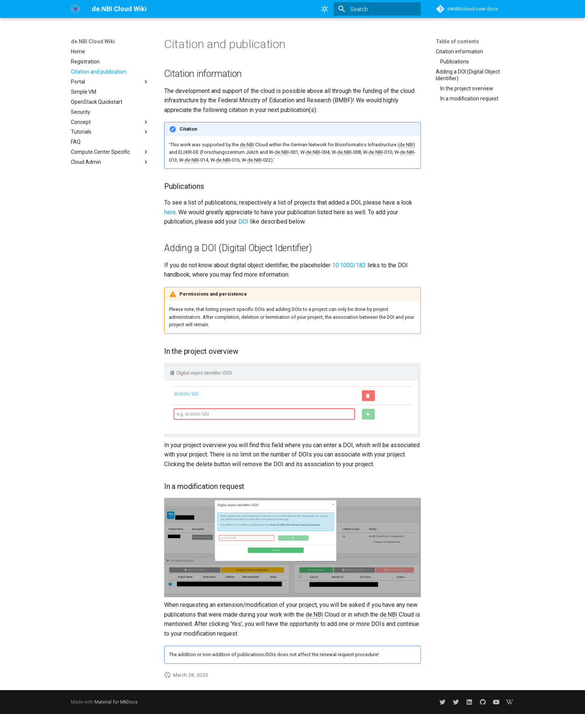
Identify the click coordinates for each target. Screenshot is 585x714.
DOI (243, 221)
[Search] (377, 9)
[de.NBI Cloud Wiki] (75, 8)
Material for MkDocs (116, 702)
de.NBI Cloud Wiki (93, 41)
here (170, 212)
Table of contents (457, 41)
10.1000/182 (349, 265)
